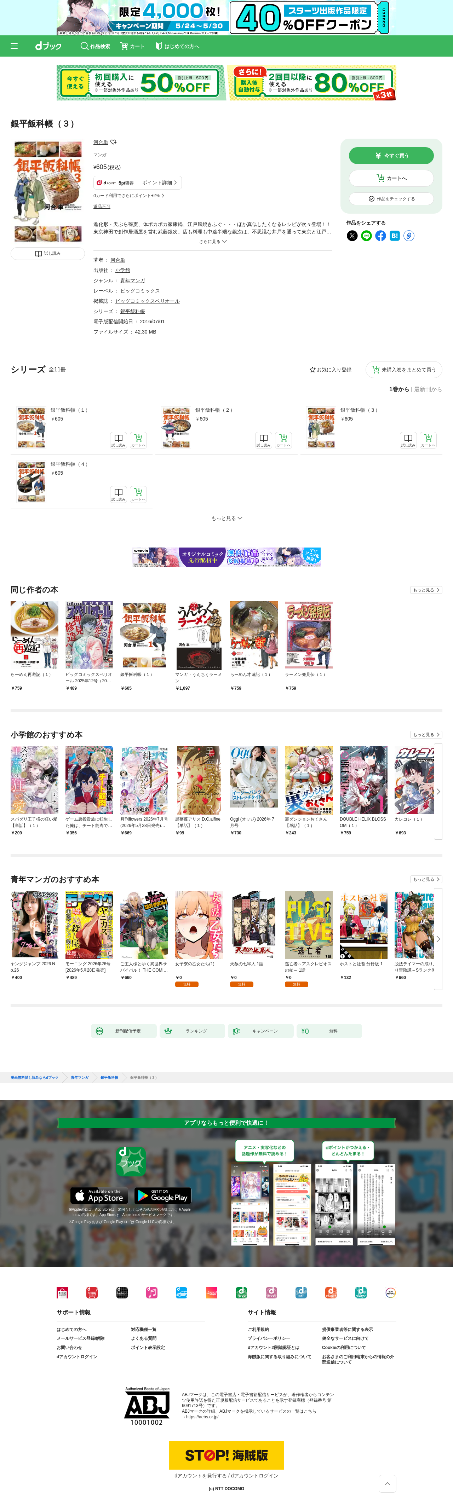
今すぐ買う (396, 155)
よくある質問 (143, 1338)
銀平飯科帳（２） (215, 410)
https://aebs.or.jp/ (202, 1416)
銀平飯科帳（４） (70, 464)
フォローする (113, 142)
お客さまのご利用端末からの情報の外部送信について (358, 1359)
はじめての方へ (71, 1329)
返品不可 (101, 206)
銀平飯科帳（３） (360, 410)
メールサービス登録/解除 (80, 1338)
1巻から (399, 389)
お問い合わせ (69, 1347)
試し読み (52, 253)
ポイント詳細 (157, 182)
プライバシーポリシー (269, 1338)
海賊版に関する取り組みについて (279, 1356)
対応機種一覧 (143, 1329)
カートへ (397, 178)
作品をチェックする (396, 198)
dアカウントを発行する (200, 1475)
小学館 (122, 270)
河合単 (100, 142)
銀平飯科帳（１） (70, 410)
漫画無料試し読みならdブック (35, 1077)
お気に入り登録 (334, 369)
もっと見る (423, 589)
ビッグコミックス (140, 291)
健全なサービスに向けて (345, 1338)
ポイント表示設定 (148, 1347)
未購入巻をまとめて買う (409, 369)
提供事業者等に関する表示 (347, 1329)
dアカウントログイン (77, 1356)
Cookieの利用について (344, 1347)
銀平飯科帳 (132, 311)
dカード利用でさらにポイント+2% (126, 195)
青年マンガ (132, 280)
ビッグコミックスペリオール (147, 301)
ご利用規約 (258, 1329)
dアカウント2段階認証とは (273, 1347)
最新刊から (428, 389)
